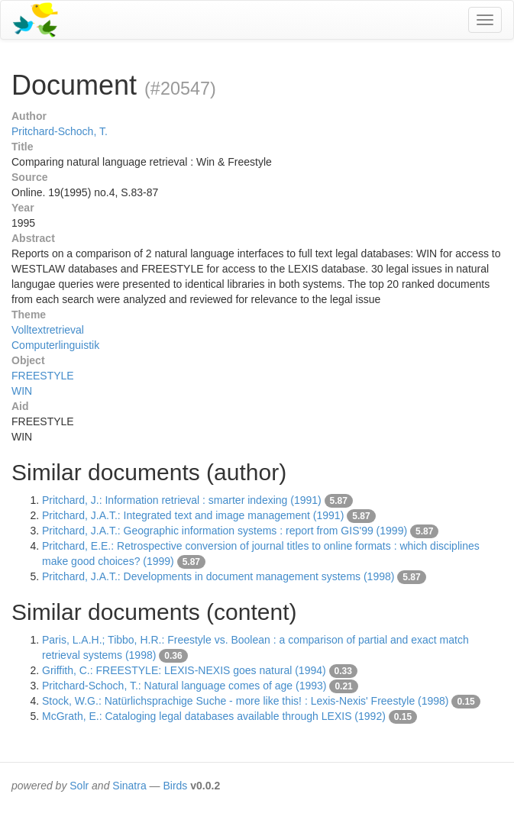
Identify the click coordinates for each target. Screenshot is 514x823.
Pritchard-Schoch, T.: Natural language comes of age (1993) (184, 685)
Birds (175, 785)
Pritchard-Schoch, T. (59, 131)
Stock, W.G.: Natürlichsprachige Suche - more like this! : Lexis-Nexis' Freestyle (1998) (245, 701)
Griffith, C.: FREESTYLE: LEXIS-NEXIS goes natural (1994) (184, 670)
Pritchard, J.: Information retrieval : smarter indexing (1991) (182, 500)
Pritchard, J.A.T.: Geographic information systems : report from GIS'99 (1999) (224, 530)
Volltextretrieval (47, 330)
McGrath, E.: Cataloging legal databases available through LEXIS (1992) (214, 716)
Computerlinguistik (55, 345)
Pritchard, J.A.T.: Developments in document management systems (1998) (218, 576)
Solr (79, 785)
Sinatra (129, 785)
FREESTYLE (42, 376)
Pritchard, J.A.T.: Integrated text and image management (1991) (193, 515)
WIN (21, 391)
